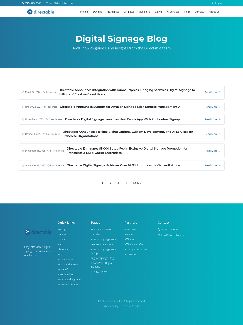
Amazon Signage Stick (103, 239)
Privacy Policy (99, 271)
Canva (158, 11)
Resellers (144, 11)
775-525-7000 (170, 229)
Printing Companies (135, 249)
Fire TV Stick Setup (101, 229)
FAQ (60, 254)
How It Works (65, 259)
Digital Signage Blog (102, 258)
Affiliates (129, 11)
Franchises (113, 11)
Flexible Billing (66, 274)
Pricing (84, 11)
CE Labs (95, 234)
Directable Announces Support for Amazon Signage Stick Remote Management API (121, 107)
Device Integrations (102, 244)
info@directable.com (173, 235)
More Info (63, 269)
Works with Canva (68, 264)
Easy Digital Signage (69, 279)
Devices (97, 11)
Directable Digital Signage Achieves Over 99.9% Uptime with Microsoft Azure (123, 165)
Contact (199, 11)
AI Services (173, 11)
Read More (213, 92)
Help (187, 11)
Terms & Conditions (69, 284)
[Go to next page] (137, 182)
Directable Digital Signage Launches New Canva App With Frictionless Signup (122, 119)
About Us (214, 11)
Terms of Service (130, 306)
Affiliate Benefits (133, 244)
